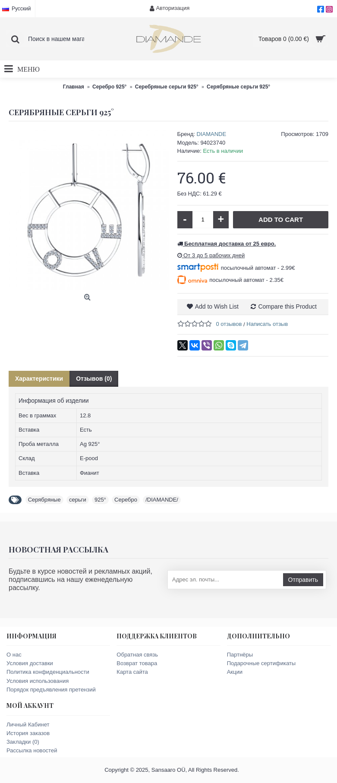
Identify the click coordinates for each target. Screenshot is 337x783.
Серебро (125, 499)
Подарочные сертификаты (261, 663)
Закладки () (22, 742)
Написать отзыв (267, 324)
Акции (235, 672)
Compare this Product (287, 306)
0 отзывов (229, 324)
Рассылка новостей (31, 750)
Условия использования (37, 681)
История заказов (28, 733)
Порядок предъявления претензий (51, 689)
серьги (77, 499)
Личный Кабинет (27, 724)
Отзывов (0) (94, 378)
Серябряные (44, 499)
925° (100, 499)
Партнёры (240, 654)
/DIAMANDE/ (161, 499)
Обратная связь (137, 654)
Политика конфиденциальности (47, 672)
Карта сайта (132, 672)
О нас (14, 654)
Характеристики (39, 378)
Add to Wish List (217, 306)
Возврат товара (137, 663)
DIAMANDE (211, 134)
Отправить (303, 579)
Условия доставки (29, 663)
